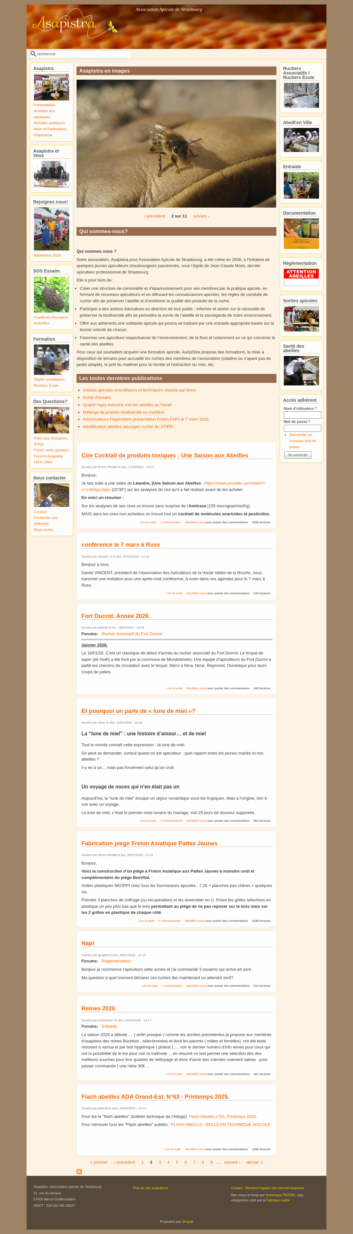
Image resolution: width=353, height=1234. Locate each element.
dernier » (254, 1162)
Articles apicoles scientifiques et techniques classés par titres (139, 390)
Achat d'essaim (97, 397)
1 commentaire (170, 522)
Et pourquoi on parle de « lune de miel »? (138, 711)
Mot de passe (297, 421)
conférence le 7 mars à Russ (120, 545)
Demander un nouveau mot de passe (302, 440)
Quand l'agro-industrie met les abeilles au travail (127, 404)
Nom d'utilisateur (300, 408)
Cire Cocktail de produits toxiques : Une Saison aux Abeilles (164, 455)
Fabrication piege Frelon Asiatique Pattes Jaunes (149, 843)
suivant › (201, 216)
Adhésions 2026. (48, 255)
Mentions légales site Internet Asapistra (274, 1188)
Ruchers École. (46, 385)
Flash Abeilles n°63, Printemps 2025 (222, 1116)
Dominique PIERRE (280, 1195)
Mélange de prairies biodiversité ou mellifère (123, 412)
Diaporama (43, 135)
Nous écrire (43, 529)
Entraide (109, 1026)
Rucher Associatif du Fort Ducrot (132, 633)
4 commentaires (171, 820)
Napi (87, 943)
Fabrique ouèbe (278, 1200)
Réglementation (116, 961)
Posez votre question (51, 450)
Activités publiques (49, 123)
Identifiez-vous (195, 522)
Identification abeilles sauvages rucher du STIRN (128, 426)
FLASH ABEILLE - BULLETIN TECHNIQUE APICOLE (220, 1124)
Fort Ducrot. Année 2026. (115, 616)
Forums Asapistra (48, 456)
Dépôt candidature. (50, 379)
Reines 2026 (98, 1008)
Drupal (187, 1221)
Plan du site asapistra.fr (150, 1188)
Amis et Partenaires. (51, 129)
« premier (99, 1162)
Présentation (44, 105)
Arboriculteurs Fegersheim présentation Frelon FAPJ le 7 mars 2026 (146, 419)
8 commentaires (170, 920)
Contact (40, 512)
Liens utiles (43, 462)
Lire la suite (148, 522)
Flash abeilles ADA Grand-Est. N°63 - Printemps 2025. (155, 1097)
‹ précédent (154, 216)
